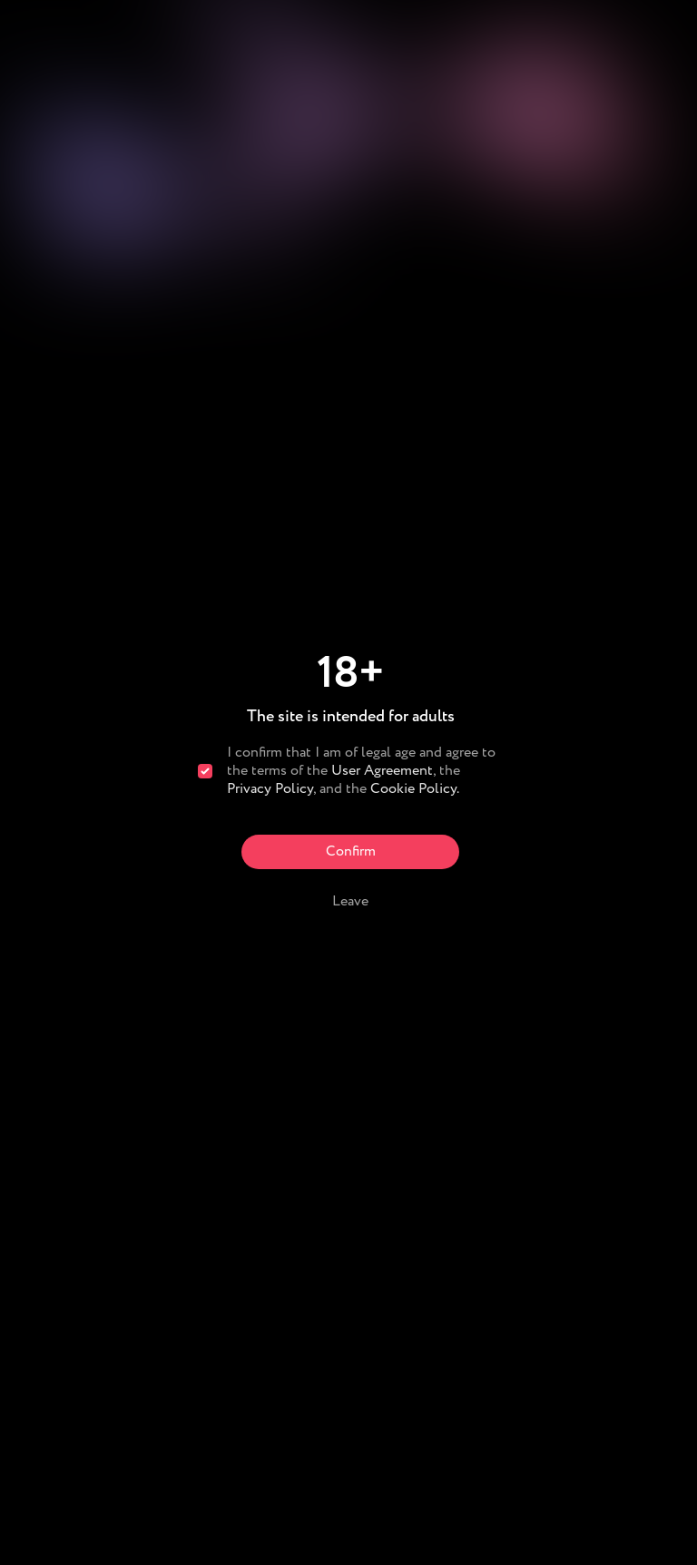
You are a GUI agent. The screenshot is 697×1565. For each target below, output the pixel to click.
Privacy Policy (270, 788)
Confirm (351, 851)
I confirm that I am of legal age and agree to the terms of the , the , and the (361, 771)
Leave (350, 901)
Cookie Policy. (414, 788)
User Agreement (382, 770)
